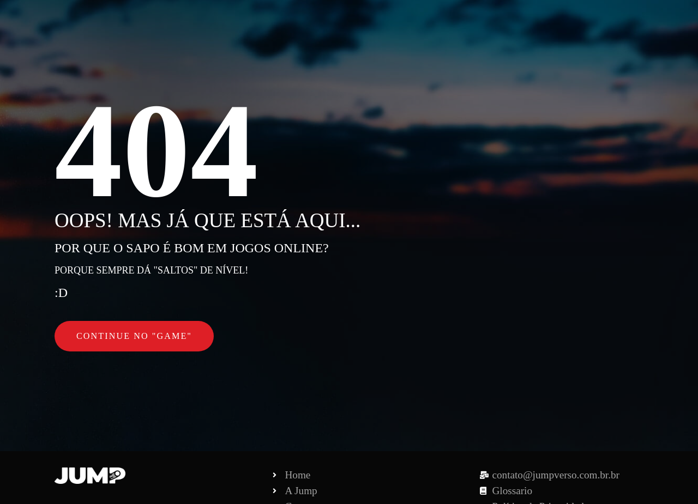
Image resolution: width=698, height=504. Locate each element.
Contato (572, 21)
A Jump (396, 21)
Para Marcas (460, 21)
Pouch (521, 21)
